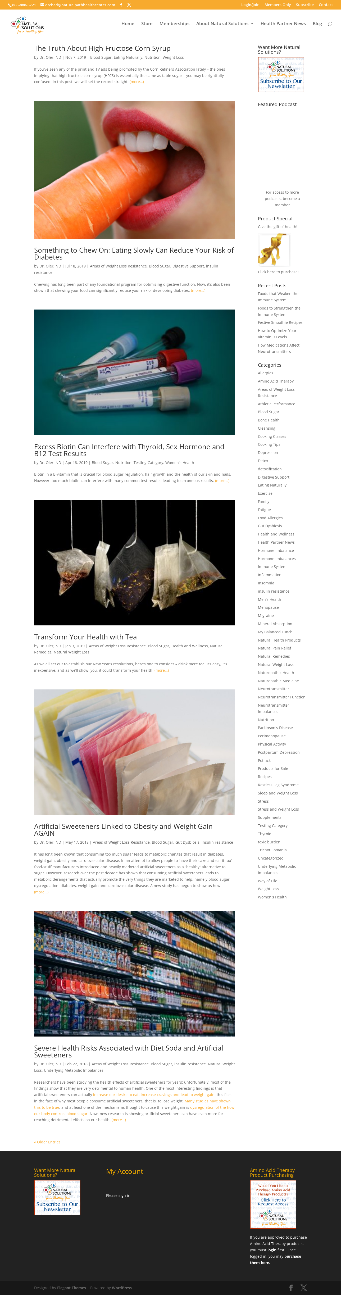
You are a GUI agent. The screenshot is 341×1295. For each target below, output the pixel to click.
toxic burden (269, 841)
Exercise (265, 493)
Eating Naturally (128, 57)
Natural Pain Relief (274, 648)
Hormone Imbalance (276, 550)
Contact (326, 5)
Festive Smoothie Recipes (280, 322)
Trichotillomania (272, 849)
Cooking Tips (269, 444)
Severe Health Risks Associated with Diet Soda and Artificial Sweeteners (128, 1051)
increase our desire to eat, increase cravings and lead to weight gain (154, 1094)
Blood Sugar (101, 57)
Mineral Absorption (275, 623)
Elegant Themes (71, 1287)
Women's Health (179, 462)
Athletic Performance (276, 403)
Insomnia (266, 582)
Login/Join (250, 5)
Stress (263, 801)
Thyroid (264, 833)
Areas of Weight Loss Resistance (118, 266)
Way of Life (267, 880)
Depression (268, 452)
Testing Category (148, 462)
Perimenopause (272, 735)
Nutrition (152, 57)
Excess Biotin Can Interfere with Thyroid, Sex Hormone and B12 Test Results (129, 450)
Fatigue (264, 509)
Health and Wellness (189, 645)
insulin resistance (217, 842)
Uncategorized (271, 858)
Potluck (264, 760)
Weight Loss (173, 57)
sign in (124, 1195)
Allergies (265, 372)
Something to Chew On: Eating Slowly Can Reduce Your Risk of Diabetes (134, 253)
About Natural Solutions (222, 27)
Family (263, 501)
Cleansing (266, 428)
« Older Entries (47, 1141)
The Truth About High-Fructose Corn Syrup (102, 48)
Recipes (265, 776)
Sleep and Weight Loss (278, 793)
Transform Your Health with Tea (85, 637)
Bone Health (269, 419)
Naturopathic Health (276, 672)
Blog (317, 27)
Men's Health (269, 599)
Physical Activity (272, 744)
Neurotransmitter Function (282, 696)
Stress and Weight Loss (278, 809)
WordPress (122, 1287)
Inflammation (269, 574)
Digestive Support (188, 266)
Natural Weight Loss (71, 652)
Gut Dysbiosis (187, 842)
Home (127, 27)
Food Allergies (270, 517)
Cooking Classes (272, 436)
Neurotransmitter (273, 688)
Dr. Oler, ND (50, 57)
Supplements (269, 817)
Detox (263, 460)
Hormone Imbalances (277, 558)
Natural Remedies (274, 656)
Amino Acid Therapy (276, 381)
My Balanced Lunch (275, 631)
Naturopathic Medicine (278, 680)
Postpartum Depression (279, 752)
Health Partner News (283, 27)
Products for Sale (273, 768)
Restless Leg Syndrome (278, 784)
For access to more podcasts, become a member (282, 198)
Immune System (272, 566)
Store (147, 27)
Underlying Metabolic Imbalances (73, 1070)
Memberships (174, 27)
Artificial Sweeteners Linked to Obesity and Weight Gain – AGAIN (126, 829)
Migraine (266, 615)
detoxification (270, 468)
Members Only (278, 5)
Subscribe (305, 5)
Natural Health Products (279, 640)
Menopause (268, 607)
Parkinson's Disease (275, 727)
